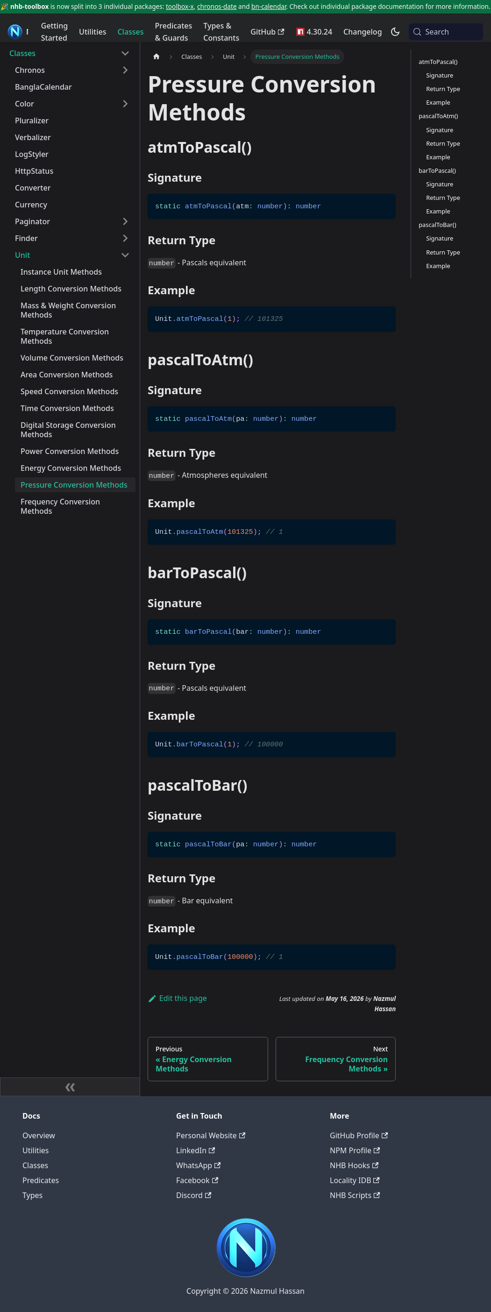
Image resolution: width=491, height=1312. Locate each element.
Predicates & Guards (173, 32)
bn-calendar (268, 6)
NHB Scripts (355, 1195)
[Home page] (156, 57)
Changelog (362, 32)
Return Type (443, 89)
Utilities (92, 32)
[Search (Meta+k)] (446, 32)
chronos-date (217, 6)
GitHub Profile (359, 1135)
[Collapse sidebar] (70, 1087)
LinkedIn (195, 1150)
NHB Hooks (354, 1165)
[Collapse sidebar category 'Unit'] (125, 255)
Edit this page (177, 998)
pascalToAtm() (438, 116)
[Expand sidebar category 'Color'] (125, 103)
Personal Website (210, 1135)
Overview (38, 1135)
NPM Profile (355, 1150)
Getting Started (54, 32)
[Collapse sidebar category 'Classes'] (125, 53)
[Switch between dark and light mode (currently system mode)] (395, 31)
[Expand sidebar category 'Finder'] (125, 238)
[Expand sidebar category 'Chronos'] (125, 70)
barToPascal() (437, 170)
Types (32, 1195)
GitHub (267, 32)
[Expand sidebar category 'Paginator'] (125, 221)
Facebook (197, 1180)
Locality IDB (355, 1180)
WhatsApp (198, 1165)
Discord (193, 1195)
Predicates (40, 1180)
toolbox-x (180, 6)
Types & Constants (221, 32)
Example (438, 102)
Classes (130, 32)
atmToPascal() (438, 61)
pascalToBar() (437, 224)
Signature (439, 75)
